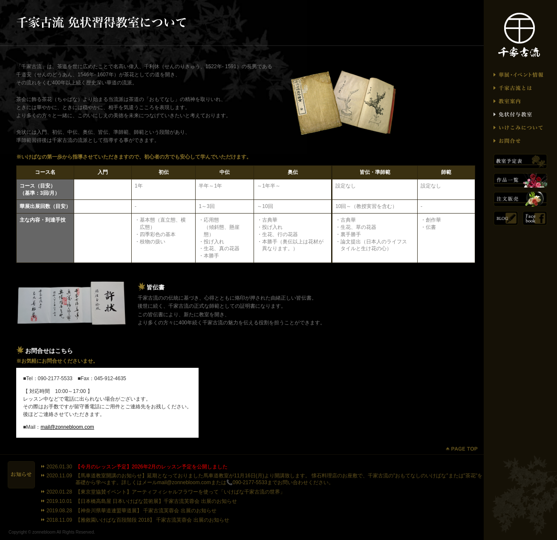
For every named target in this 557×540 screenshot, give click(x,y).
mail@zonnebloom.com (67, 427)
